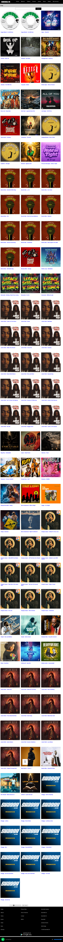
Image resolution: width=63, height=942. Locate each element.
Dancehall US (44, 912)
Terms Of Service (24, 912)
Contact (22, 915)
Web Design (43, 926)
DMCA (22, 919)
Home (17, 1)
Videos (28, 1)
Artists (39, 1)
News (44, 1)
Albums (2, 912)
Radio (49, 1)
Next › (26, 905)
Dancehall (43, 919)
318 (23, 905)
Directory (2, 929)
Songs (2, 909)
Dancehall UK (44, 915)
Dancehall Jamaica (45, 909)
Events (34, 1)
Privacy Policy (24, 909)
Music (23, 1)
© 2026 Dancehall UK (45, 929)
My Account (55, 1)
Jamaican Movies (44, 922)
